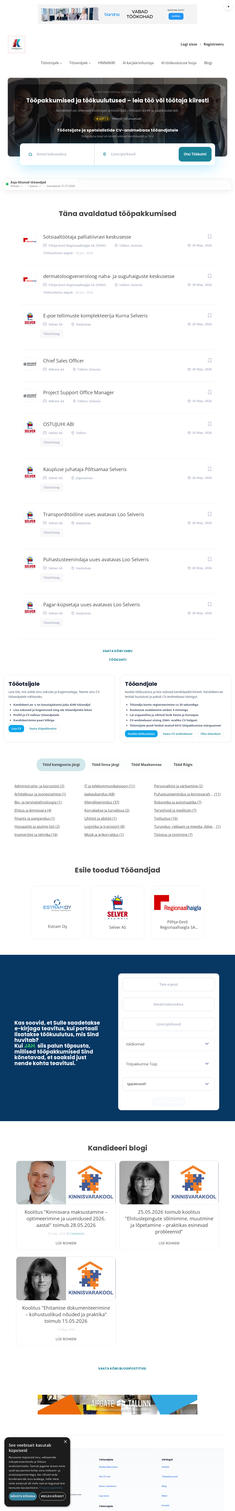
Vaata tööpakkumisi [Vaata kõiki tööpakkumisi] (42, 728)
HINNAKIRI (106, 63)
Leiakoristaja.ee (25, 1395)
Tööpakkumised (170, 1377)
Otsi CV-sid (104, 1377)
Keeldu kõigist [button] (52, 1496)
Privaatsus (162, 1466)
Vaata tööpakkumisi (108, 1424)
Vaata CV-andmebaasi (177, 734)
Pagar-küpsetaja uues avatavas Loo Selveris (91, 604)
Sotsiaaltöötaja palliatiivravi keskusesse (87, 236)
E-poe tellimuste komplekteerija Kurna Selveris (95, 315)
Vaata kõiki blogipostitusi (120, 1269)
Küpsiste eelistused (204, 1466)
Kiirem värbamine (107, 1387)
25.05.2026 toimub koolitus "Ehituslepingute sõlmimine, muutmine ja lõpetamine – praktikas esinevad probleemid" (117, 1225)
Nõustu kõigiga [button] (23, 1496)
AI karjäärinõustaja (138, 63)
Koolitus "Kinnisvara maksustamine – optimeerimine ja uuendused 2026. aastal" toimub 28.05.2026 (48, 1225)
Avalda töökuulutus (141, 734)
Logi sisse (189, 44)
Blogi (208, 63)
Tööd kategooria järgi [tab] (62, 763)
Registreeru (214, 44)
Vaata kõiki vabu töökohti (117, 652)
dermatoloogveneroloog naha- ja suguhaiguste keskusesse (108, 276)
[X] (33, 1381)
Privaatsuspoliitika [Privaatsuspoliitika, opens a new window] (51, 1488)
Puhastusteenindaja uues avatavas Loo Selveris (96, 559)
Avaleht (165, 1368)
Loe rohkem (49, 1240)
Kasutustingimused (171, 1416)
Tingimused (178, 1466)
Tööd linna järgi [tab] (106, 763)
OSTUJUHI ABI (58, 424)
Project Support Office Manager (78, 392)
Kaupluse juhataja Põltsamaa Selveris (84, 469)
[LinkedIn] (56, 1381)
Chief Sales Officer (63, 360)
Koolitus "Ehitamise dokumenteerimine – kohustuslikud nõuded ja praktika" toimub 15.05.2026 (186, 1221)
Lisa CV (16, 728)
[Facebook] (22, 1381)
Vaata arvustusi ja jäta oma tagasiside (185, 1444)
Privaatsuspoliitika (171, 1426)
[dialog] (37, 1472)
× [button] (65, 1442)
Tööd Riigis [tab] (182, 763)
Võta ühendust (211, 734)
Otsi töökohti (195, 154)
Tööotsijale (50, 63)
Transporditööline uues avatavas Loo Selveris (93, 514)
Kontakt (165, 1406)
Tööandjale (78, 63)
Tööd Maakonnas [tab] (146, 763)
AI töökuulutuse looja (178, 63)
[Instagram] (44, 1381)
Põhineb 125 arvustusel (117, 118)
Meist (164, 1397)
